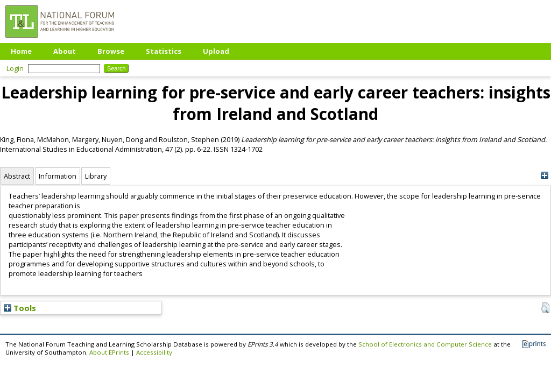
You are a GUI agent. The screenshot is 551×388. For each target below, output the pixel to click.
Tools (20, 307)
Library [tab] (96, 176)
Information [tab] (57, 176)
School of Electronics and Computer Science (425, 344)
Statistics (163, 51)
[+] (544, 176)
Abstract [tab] (17, 176)
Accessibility (154, 352)
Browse (110, 51)
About (64, 51)
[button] (545, 307)
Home (21, 51)
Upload (216, 51)
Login (15, 68)
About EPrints (109, 352)
